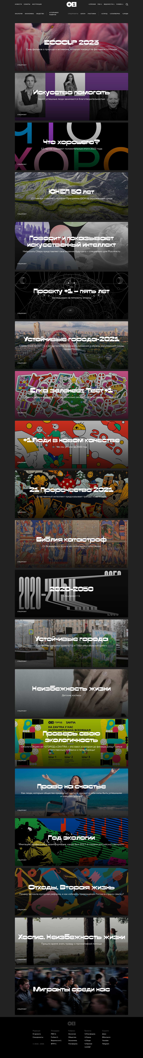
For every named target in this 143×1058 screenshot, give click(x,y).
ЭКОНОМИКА (29, 13)
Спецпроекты (38, 1037)
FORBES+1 (119, 4)
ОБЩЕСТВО (40, 13)
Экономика (72, 1040)
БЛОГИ (83, 13)
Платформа (72, 1044)
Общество (72, 1037)
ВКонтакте (106, 1037)
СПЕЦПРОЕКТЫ (73, 13)
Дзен (104, 1034)
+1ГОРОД (104, 13)
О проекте (37, 1034)
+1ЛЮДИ (125, 13)
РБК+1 (100, 4)
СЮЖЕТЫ (27, 4)
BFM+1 (53, 1044)
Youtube (105, 1040)
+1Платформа (89, 1034)
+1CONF (87, 1047)
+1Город (87, 1037)
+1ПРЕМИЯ (92, 4)
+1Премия (88, 1044)
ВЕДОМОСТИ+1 (109, 4)
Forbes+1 (54, 1037)
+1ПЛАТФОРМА (115, 13)
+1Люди (87, 1040)
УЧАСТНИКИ (92, 13)
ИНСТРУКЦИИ (37, 4)
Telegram (105, 1044)
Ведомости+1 (56, 1040)
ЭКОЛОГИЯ (18, 13)
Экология (72, 1034)
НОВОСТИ (18, 4)
